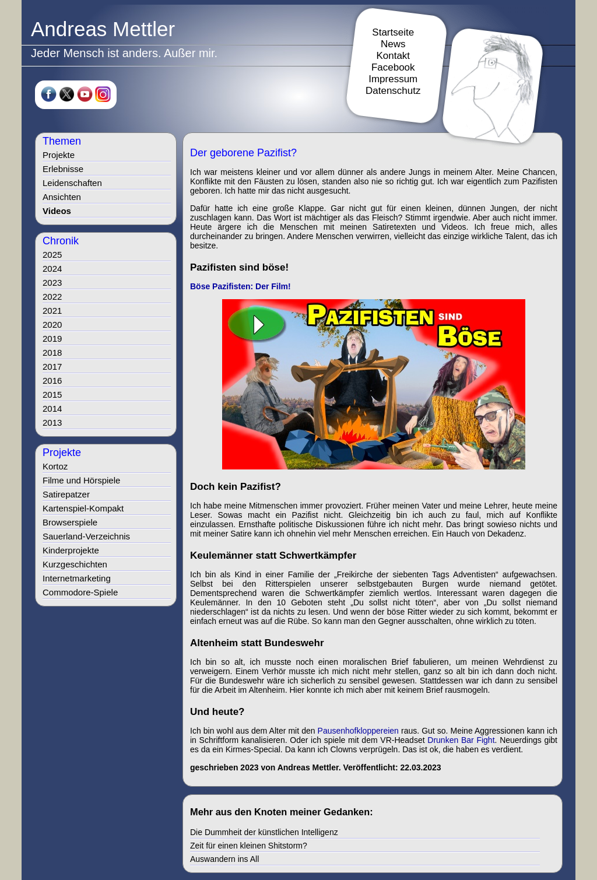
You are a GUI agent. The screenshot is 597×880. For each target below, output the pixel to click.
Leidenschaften (72, 183)
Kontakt (393, 55)
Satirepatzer (66, 494)
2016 (52, 380)
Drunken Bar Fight (460, 740)
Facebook (393, 67)
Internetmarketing (77, 578)
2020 (52, 324)
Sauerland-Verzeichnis (86, 536)
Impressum (392, 79)
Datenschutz (393, 90)
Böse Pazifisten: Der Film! (240, 286)
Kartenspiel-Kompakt (83, 508)
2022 (52, 296)
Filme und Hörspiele (81, 480)
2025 (52, 255)
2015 (52, 394)
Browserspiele (70, 522)
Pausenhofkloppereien (358, 730)
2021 (52, 310)
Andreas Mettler (103, 28)
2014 (52, 408)
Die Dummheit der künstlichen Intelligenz (264, 832)
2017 (52, 366)
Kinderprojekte (71, 550)
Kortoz (55, 466)
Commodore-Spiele (80, 592)
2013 (52, 422)
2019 (52, 338)
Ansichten (62, 197)
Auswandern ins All (224, 859)
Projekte (59, 155)
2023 (52, 283)
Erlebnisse (63, 169)
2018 (52, 352)
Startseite (393, 32)
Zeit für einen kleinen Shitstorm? (248, 845)
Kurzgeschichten (75, 564)
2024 (52, 269)
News (393, 44)
